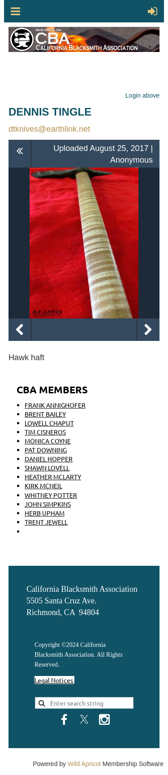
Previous (20, 330)
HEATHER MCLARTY (53, 477)
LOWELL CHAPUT (49, 423)
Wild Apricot (84, 763)
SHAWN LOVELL (47, 468)
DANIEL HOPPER (49, 459)
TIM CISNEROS (45, 432)
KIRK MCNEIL (43, 486)
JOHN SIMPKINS (48, 504)
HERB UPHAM (45, 513)
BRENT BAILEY (45, 414)
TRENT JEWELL (46, 522)
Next (148, 330)
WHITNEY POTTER (51, 495)
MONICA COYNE (48, 441)
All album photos (20, 153)
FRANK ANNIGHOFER (55, 405)
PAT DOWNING (46, 450)
